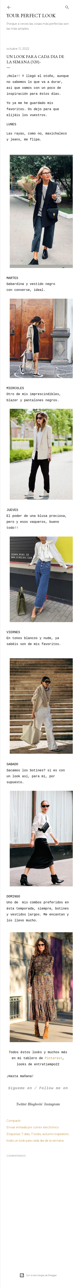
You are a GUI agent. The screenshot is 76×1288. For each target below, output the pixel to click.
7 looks (36, 1134)
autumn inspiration (55, 1134)
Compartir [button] (13, 1121)
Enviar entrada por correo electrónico (32, 1127)
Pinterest (53, 1058)
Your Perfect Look (31, 15)
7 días (25, 1134)
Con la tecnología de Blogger (38, 1275)
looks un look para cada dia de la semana (35, 1140)
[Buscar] (67, 6)
